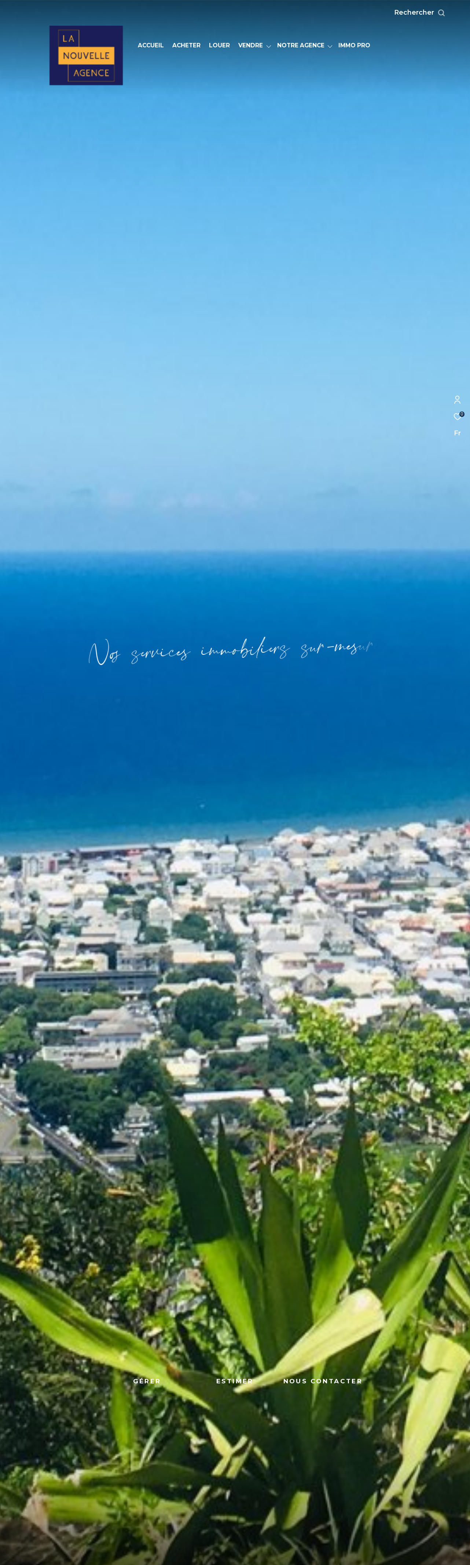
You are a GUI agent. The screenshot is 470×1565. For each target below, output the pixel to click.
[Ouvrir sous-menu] (268, 46)
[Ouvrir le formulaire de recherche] (436, 12)
